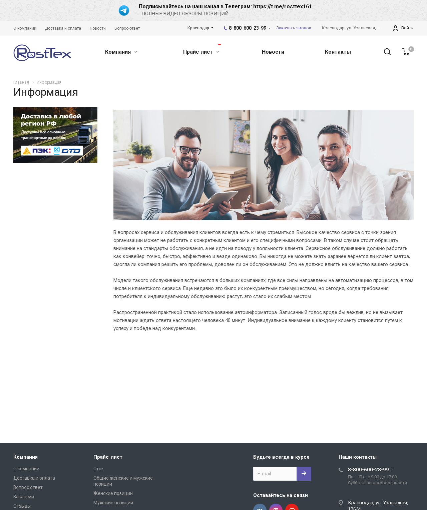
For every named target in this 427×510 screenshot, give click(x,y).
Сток (98, 468)
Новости (273, 52)
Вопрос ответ (28, 487)
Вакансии (23, 496)
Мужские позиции (113, 502)
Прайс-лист (202, 49)
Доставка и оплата (34, 478)
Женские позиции (113, 493)
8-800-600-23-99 (247, 28)
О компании (26, 468)
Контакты (338, 52)
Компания (121, 52)
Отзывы (22, 506)
